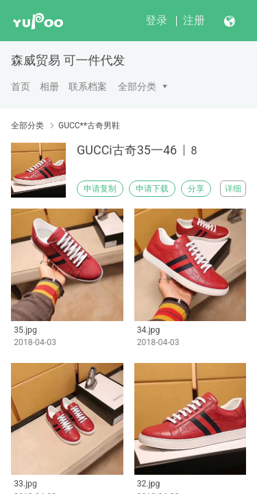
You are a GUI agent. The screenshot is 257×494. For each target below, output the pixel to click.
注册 (194, 20)
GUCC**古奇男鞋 (89, 125)
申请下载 (152, 188)
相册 (49, 86)
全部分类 (137, 86)
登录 (156, 20)
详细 (233, 188)
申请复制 (100, 188)
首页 (20, 86)
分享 (196, 188)
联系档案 (88, 86)
